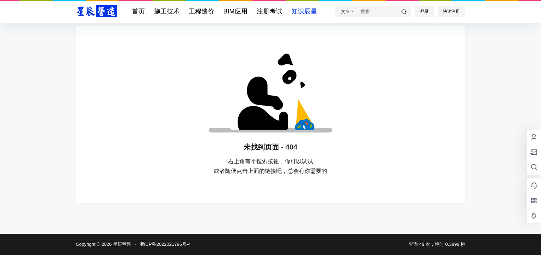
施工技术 (167, 11)
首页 (138, 11)
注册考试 (269, 11)
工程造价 (201, 11)
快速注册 (451, 11)
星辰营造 (121, 244)
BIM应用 (235, 11)
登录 (424, 11)
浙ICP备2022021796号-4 (165, 244)
